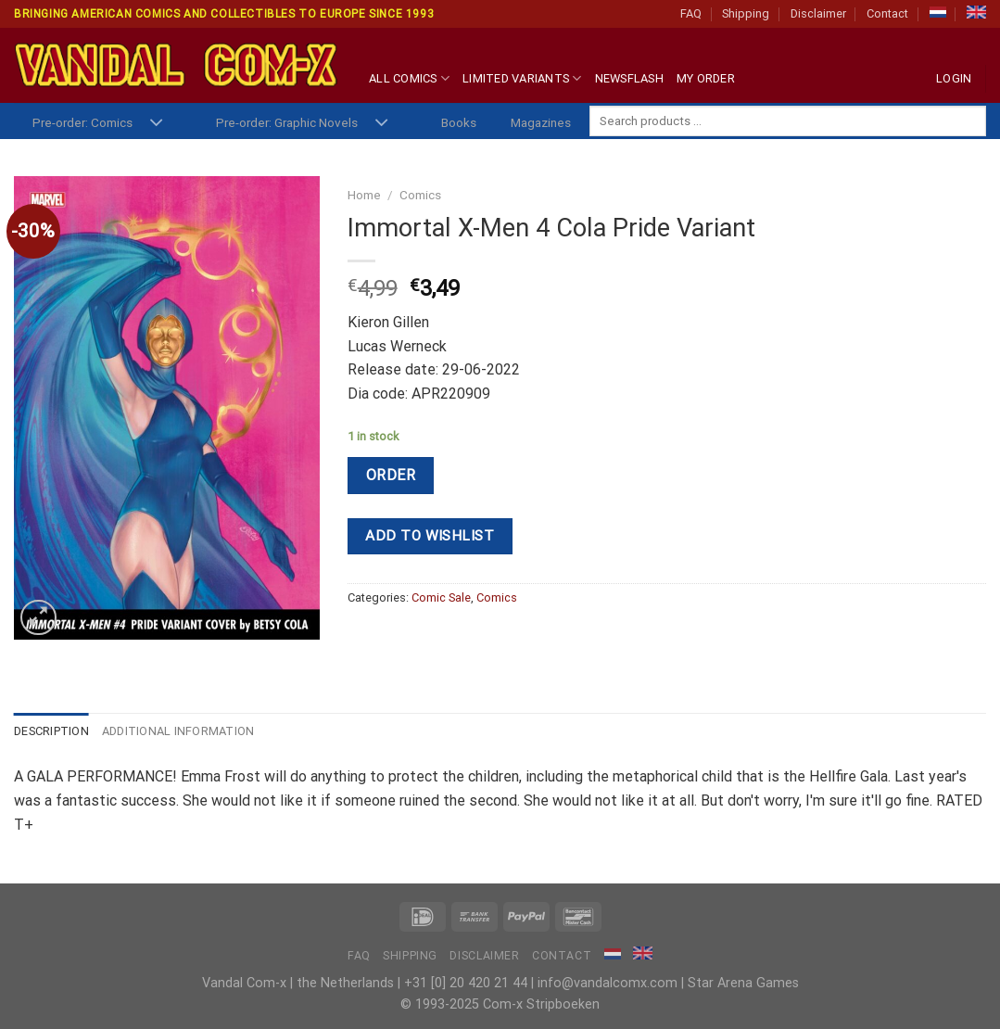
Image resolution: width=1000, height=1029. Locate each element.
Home (364, 194)
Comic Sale (441, 597)
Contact (887, 13)
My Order (706, 78)
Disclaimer (818, 13)
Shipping (745, 13)
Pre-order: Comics (82, 122)
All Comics (409, 78)
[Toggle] (156, 123)
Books (458, 122)
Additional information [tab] (178, 731)
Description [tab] (51, 731)
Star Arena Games (743, 983)
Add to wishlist (429, 535)
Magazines (541, 122)
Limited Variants (522, 78)
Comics (420, 194)
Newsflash (629, 78)
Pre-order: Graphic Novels (287, 122)
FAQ (691, 13)
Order (390, 475)
